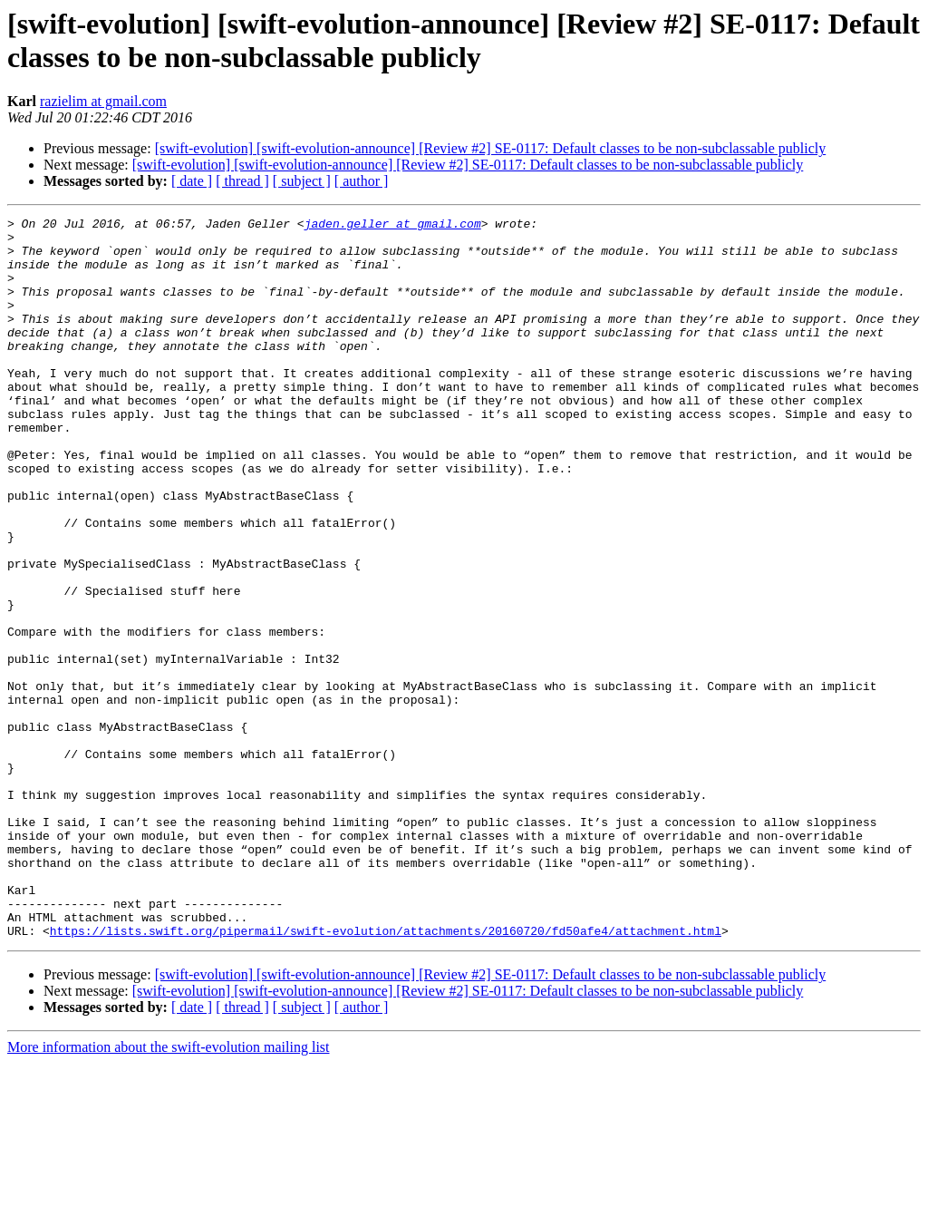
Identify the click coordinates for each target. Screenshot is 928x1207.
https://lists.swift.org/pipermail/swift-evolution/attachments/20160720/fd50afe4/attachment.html (385, 1074)
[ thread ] (242, 181)
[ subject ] (302, 181)
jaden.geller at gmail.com (392, 226)
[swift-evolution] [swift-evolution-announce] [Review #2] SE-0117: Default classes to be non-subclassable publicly (490, 148)
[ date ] (191, 181)
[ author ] (361, 181)
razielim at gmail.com (103, 101)
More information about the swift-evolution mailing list (168, 1191)
